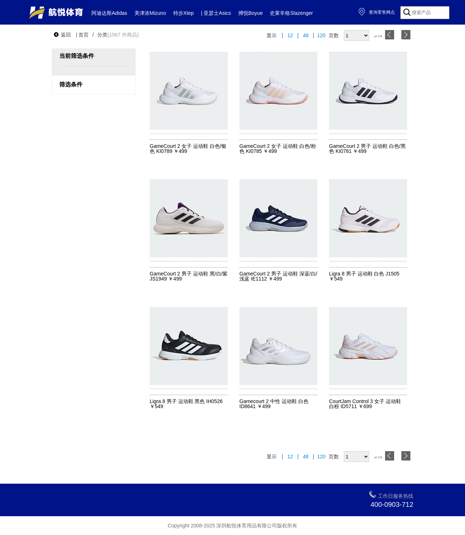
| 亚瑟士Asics (216, 13)
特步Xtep (183, 13)
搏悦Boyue (250, 13)
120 (321, 35)
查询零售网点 (376, 12)
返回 (62, 35)
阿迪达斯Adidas (109, 13)
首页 (83, 35)
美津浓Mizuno (150, 13)
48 (306, 35)
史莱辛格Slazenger (291, 13)
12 (290, 35)
